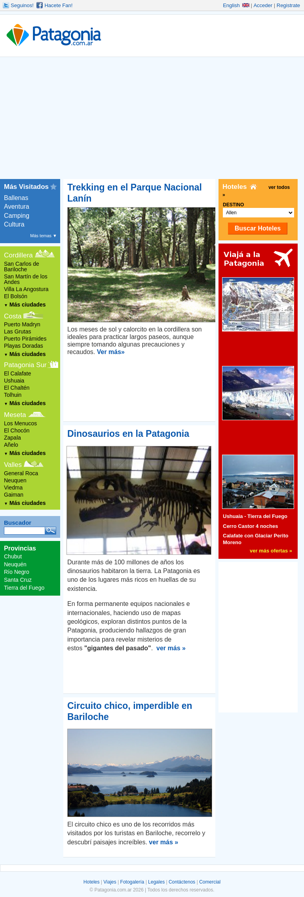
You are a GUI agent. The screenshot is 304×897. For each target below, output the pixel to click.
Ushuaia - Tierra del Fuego (255, 516)
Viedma (13, 487)
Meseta (15, 415)
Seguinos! (22, 5)
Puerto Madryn (22, 324)
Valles (13, 464)
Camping (16, 215)
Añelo (11, 445)
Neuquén (15, 564)
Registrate (288, 5)
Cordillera (18, 255)
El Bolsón (15, 296)
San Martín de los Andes (26, 279)
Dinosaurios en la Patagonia (128, 434)
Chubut (13, 556)
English (236, 5)
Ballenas (16, 197)
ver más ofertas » (271, 551)
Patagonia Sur (25, 365)
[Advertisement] (152, 119)
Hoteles (92, 882)
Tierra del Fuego (24, 588)
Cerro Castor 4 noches (250, 526)
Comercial (209, 882)
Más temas (43, 235)
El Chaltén (17, 388)
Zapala (12, 437)
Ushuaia (14, 380)
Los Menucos (20, 423)
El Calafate (17, 373)
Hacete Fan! (58, 5)
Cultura (14, 224)
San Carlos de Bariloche (21, 266)
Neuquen (15, 480)
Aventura (16, 206)
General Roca (21, 473)
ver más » (171, 648)
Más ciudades (25, 304)
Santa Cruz (18, 580)
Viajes (109, 882)
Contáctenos (182, 882)
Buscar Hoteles (258, 228)
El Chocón (17, 430)
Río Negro (16, 572)
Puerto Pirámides (25, 338)
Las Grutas (17, 331)
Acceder (262, 5)
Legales (156, 882)
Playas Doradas (23, 346)
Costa (12, 316)
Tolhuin (12, 395)
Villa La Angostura (26, 289)
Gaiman (13, 494)
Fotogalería (132, 882)
